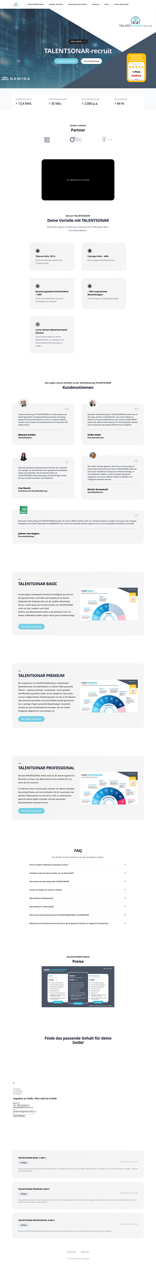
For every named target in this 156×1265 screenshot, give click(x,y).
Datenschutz (71, 1252)
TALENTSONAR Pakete (36, 4)
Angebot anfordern (56, 4)
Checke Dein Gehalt (121, 4)
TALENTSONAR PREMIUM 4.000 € (33, 1189)
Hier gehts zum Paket (31, 626)
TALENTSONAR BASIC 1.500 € (32, 1157)
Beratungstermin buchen (77, 4)
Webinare (95, 4)
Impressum (85, 1252)
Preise (106, 4)
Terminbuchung (91, 61)
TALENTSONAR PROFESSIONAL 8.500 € (36, 1220)
